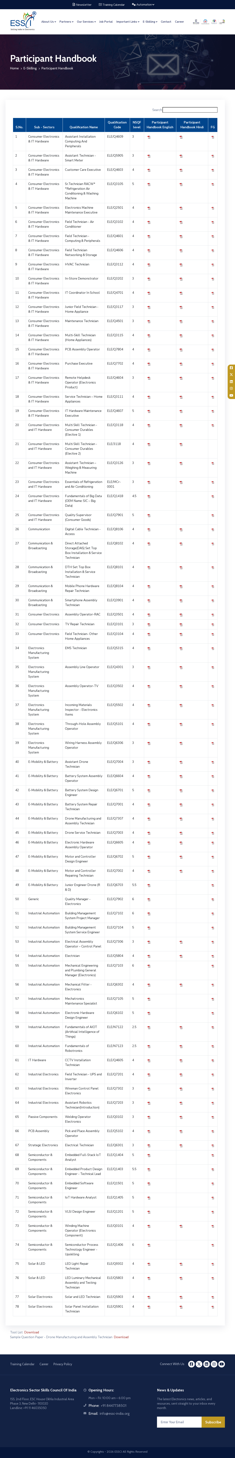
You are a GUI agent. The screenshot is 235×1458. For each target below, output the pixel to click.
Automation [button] (142, 5)
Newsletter (81, 5)
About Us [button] (47, 22)
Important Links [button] (126, 22)
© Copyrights (96, 1451)
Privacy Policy (62, 1364)
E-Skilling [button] (149, 22)
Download (31, 1332)
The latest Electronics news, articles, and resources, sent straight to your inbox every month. (186, 1403)
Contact (166, 22)
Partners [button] (65, 22)
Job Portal (106, 22)
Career (179, 22)
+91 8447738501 (113, 1405)
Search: (185, 110)
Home (14, 68)
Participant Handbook (57, 68)
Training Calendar (112, 5)
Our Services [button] (85, 22)
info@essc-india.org (115, 1413)
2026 (110, 1451)
